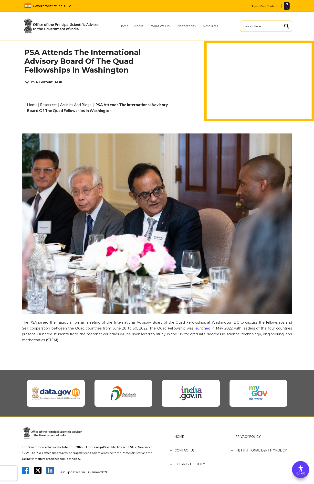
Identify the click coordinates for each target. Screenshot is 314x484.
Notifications (187, 26)
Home (124, 26)
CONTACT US (185, 450)
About (138, 26)
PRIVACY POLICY (248, 437)
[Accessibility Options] (300, 469)
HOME (179, 437)
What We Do (160, 26)
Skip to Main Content (264, 6)
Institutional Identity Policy (261, 450)
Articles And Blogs (75, 104)
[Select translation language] (287, 6)
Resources (210, 26)
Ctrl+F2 (300, 473)
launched (202, 328)
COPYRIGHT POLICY (190, 464)
